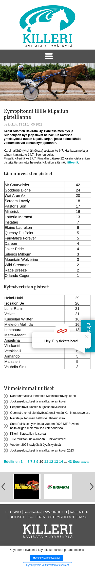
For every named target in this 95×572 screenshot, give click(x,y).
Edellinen (12, 462)
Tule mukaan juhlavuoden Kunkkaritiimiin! (38, 439)
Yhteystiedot (61, 517)
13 (56, 462)
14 (61, 462)
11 (46, 462)
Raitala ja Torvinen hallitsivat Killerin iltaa (37, 418)
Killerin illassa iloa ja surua (28, 433)
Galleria (36, 517)
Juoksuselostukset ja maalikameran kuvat (38, 401)
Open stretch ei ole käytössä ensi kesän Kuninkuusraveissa (50, 413)
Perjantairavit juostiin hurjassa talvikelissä (38, 407)
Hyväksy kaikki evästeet (46, 557)
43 (70, 462)
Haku (82, 517)
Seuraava (81, 462)
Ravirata (32, 512)
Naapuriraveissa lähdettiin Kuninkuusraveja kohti (43, 396)
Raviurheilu (55, 512)
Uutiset (17, 517)
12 (51, 462)
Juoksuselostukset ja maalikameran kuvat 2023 (42, 450)
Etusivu (13, 512)
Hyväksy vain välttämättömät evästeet (47, 565)
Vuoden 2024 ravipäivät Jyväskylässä (35, 444)
